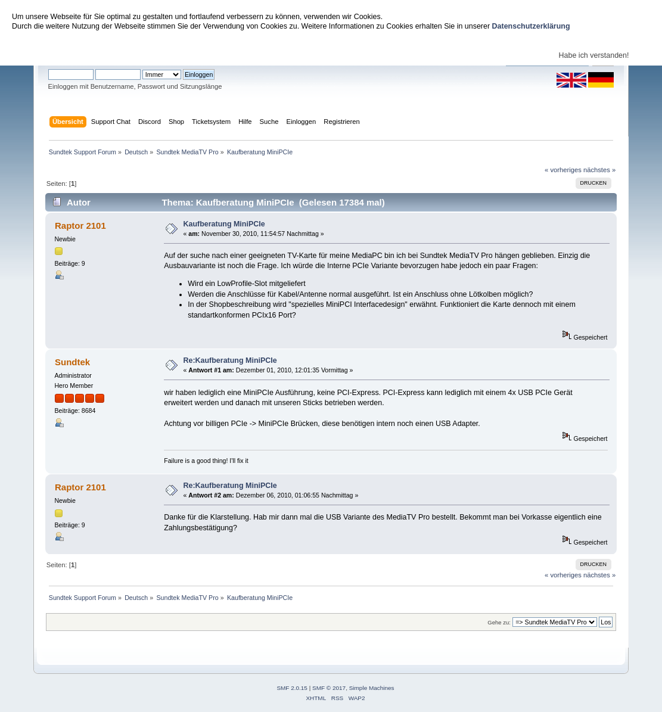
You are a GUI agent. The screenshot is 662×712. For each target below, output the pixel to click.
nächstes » (599, 169)
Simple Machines (371, 688)
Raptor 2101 (80, 225)
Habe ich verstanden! (594, 55)
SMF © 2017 (329, 688)
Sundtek (72, 362)
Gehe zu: (499, 622)
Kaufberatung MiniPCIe (224, 224)
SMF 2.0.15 (291, 688)
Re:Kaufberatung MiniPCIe (229, 360)
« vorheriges (563, 169)
